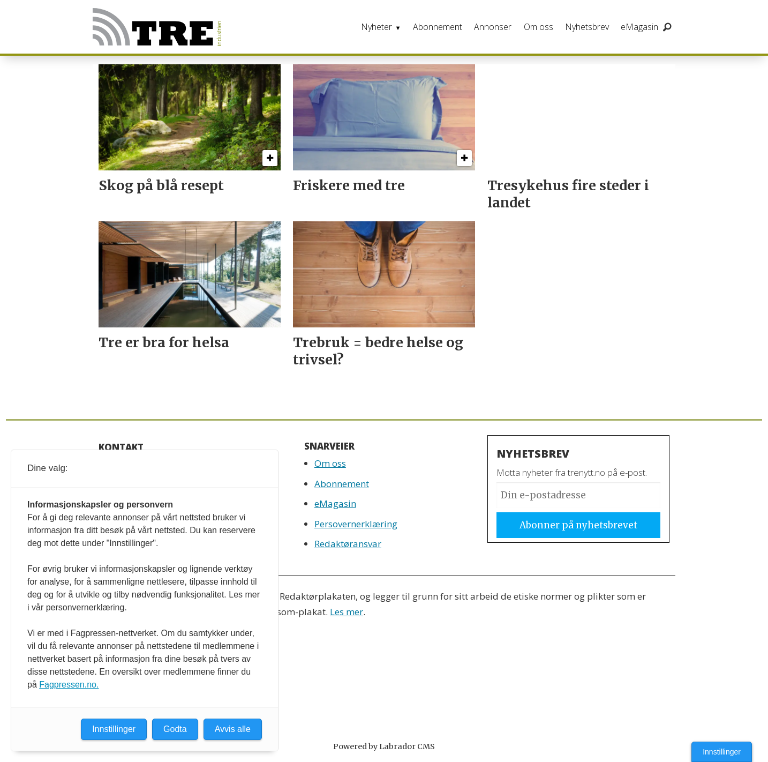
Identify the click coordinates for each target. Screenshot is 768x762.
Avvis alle (233, 729)
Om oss (538, 27)
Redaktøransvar (347, 543)
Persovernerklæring (355, 524)
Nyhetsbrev (587, 27)
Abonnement (437, 27)
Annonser (492, 27)
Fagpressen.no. (69, 684)
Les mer (346, 612)
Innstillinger (722, 752)
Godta (175, 729)
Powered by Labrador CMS (384, 746)
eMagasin (639, 27)
